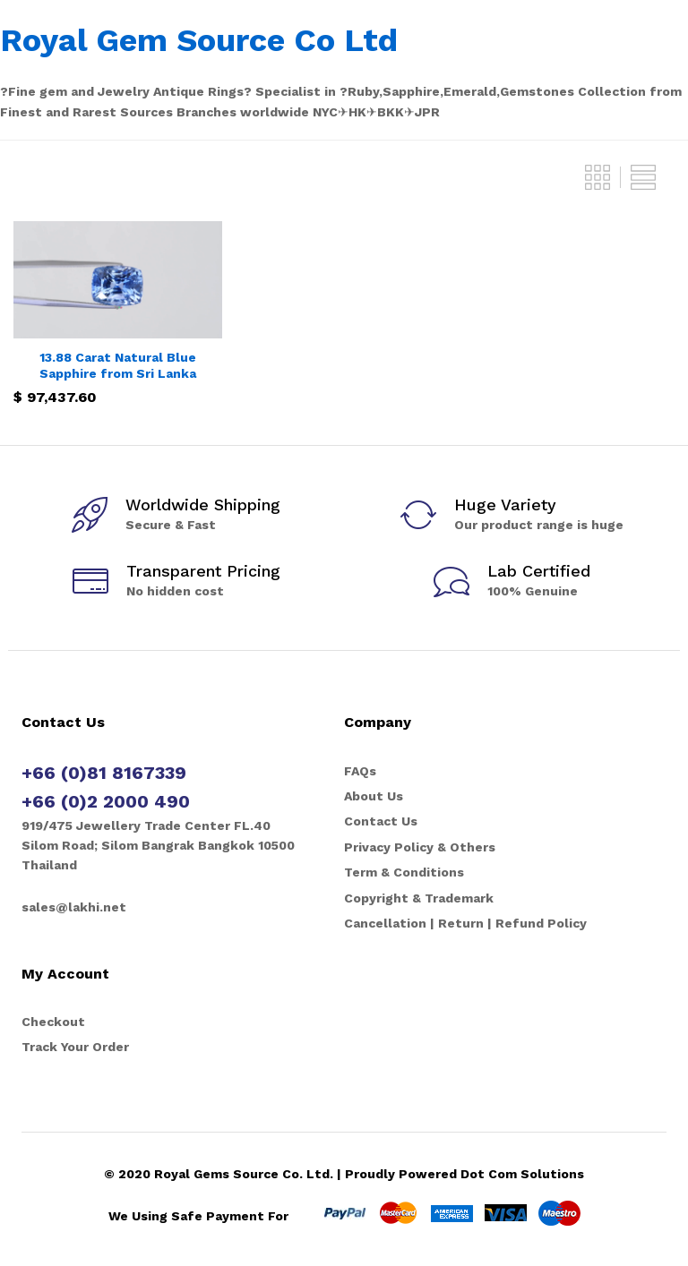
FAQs (360, 771)
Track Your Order (75, 1046)
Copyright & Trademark (419, 898)
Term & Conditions (404, 872)
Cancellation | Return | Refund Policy (465, 923)
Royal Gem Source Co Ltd (199, 40)
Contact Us (380, 821)
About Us (373, 796)
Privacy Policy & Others (419, 847)
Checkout (53, 1021)
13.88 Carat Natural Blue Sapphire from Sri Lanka (117, 365)
